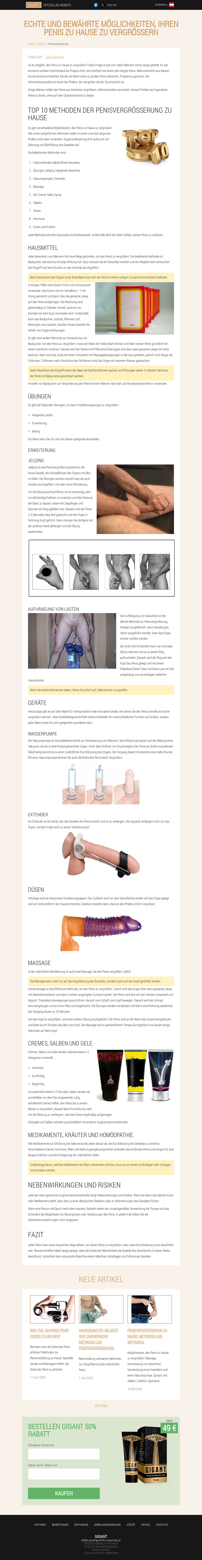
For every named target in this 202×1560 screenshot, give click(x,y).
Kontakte (162, 1524)
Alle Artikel (101, 1405)
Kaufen (64, 1493)
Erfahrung (81, 1524)
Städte (131, 1524)
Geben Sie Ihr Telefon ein (42, 1465)
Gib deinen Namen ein (41, 1445)
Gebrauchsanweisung (107, 1524)
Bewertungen (60, 1524)
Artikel (145, 1524)
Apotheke (40, 1524)
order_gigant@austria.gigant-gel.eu (101, 1540)
